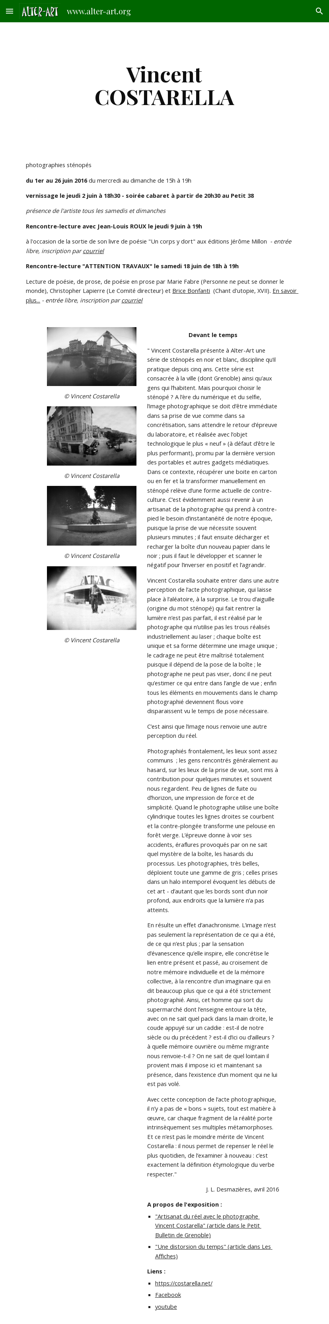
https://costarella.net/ (183, 1283)
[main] (164, 85)
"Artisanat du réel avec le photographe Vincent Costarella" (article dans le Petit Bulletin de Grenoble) (208, 1225)
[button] (9, 11)
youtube (166, 1306)
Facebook (168, 1295)
